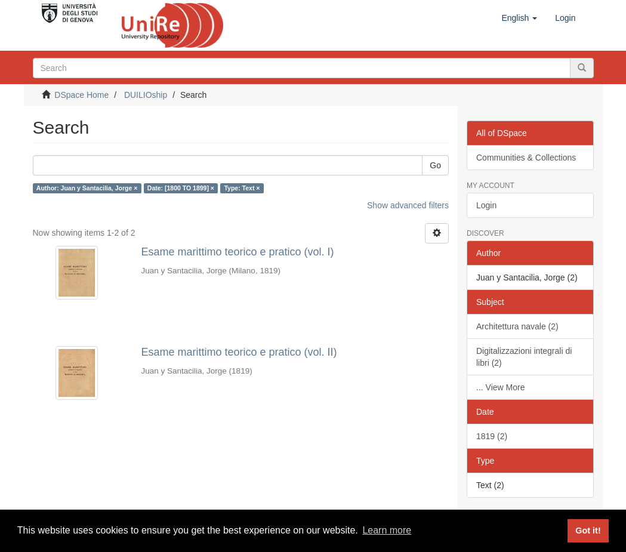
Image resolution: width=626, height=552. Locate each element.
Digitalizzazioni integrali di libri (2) (524, 357)
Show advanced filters (408, 205)
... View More (500, 387)
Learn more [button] (386, 530)
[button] (519, 18)
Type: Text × (242, 188)
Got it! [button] (587, 530)
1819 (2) (491, 436)
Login (486, 205)
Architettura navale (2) (517, 326)
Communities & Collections (526, 157)
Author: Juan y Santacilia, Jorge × (87, 188)
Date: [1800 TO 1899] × (180, 188)
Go (435, 165)
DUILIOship (145, 95)
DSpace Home (81, 95)
